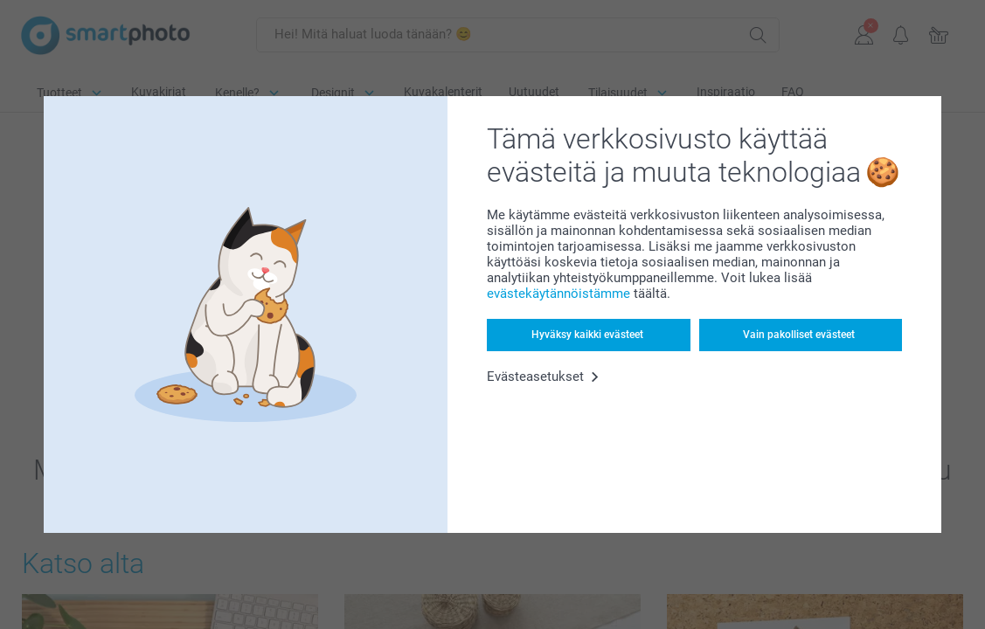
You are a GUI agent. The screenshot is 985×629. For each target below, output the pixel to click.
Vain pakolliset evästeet (799, 334)
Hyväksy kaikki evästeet (587, 334)
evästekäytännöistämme (558, 293)
